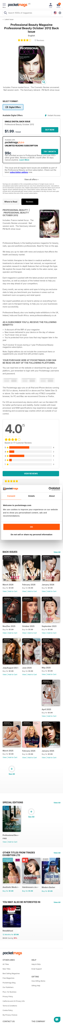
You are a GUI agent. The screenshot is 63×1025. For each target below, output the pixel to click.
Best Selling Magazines (11, 973)
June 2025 (27, 668)
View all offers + (31, 179)
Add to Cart (12, 591)
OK (31, 527)
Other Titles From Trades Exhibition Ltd (19, 852)
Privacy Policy (8, 996)
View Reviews (31, 473)
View (5, 591)
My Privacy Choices (10, 1015)
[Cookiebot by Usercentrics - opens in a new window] (48, 488)
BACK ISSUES (10, 552)
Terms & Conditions (10, 1006)
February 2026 (28, 584)
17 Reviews (39, 40)
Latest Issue (9, 19)
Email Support (37, 969)
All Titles (6, 964)
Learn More (24, 160)
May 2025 (46, 668)
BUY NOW (49, 130)
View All (57, 552)
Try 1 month (49, 151)
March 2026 (8, 584)
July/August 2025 (11, 668)
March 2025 (8, 751)
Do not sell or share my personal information (31, 534)
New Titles (6, 969)
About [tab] (52, 496)
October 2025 (28, 626)
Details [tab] (31, 496)
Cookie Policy (8, 1010)
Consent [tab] (11, 496)
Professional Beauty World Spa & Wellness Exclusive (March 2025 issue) (11, 835)
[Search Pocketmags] (5, 13)
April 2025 (46, 709)
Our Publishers (8, 987)
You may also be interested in (21, 902)
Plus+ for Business (9, 992)
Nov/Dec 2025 (9, 626)
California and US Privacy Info (14, 1001)
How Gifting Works (38, 981)
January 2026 (48, 584)
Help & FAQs (36, 964)
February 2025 (28, 751)
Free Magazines (8, 978)
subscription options (19, 172)
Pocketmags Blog (9, 983)
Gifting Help (36, 986)
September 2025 (49, 626)
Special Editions (13, 802)
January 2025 (48, 751)
